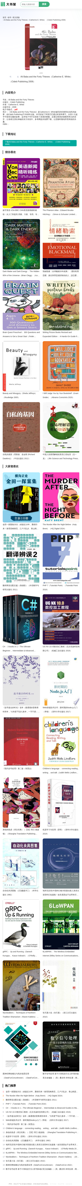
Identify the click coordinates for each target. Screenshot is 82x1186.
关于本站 (53, 1184)
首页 (4, 17)
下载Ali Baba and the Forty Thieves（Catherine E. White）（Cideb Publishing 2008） (37, 143)
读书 (9, 17)
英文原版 (16, 17)
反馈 (41, 73)
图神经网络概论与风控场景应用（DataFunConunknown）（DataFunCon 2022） (20, 1076)
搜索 (44, 4)
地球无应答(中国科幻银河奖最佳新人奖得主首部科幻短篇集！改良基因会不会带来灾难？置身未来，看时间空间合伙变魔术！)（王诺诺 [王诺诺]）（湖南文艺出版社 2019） (61, 893)
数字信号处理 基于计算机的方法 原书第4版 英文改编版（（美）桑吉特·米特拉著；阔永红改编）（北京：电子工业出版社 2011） (61, 1076)
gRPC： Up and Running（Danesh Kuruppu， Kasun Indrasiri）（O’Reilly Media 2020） (19, 954)
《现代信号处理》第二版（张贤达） (18, 768)
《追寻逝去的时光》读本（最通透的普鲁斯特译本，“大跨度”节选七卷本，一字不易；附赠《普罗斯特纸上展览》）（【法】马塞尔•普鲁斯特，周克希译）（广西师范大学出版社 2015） (21, 710)
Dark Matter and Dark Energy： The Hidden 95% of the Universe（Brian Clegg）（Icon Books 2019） (21, 273)
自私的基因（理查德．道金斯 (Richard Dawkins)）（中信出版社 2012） (19, 456)
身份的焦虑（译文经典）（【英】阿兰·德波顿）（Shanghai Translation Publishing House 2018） (21, 832)
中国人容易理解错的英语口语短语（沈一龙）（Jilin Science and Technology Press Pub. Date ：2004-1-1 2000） (60, 457)
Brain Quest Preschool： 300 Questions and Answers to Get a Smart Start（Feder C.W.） (21, 334)
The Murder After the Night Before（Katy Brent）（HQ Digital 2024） (60, 526)
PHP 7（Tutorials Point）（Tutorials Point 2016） (60, 587)
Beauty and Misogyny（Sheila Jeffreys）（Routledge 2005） (20, 395)
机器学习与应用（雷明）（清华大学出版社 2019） (60, 832)
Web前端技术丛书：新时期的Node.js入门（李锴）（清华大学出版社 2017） (60, 709)
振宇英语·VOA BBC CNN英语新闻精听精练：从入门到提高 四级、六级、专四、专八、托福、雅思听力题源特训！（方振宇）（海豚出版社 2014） (21, 212)
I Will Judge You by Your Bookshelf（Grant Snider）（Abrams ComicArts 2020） (60, 395)
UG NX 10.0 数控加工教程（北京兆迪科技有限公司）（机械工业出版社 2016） (61, 648)
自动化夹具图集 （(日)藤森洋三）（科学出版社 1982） (20, 893)
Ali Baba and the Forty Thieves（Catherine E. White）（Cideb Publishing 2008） (35, 20)
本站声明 (61, 1184)
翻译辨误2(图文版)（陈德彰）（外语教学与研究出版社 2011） (21, 587)
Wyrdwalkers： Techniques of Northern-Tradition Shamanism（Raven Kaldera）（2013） (20, 1015)
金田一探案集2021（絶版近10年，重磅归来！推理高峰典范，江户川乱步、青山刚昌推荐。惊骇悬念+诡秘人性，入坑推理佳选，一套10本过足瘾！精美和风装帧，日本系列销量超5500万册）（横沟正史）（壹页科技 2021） (21, 527)
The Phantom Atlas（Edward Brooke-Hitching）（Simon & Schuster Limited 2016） (59, 212)
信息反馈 (69, 1184)
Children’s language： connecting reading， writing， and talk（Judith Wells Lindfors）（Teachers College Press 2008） (61, 771)
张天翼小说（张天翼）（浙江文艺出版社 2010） (60, 1015)
